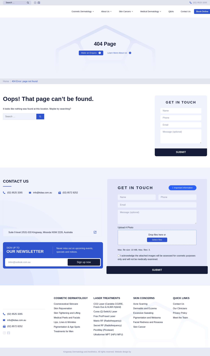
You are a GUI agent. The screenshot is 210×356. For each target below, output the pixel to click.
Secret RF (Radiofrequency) (107, 325)
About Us (108, 11)
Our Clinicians (180, 308)
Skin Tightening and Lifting (67, 313)
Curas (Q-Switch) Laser (105, 311)
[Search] (28, 3)
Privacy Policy (180, 313)
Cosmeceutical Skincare (66, 304)
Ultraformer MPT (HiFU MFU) (108, 334)
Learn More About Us (117, 53)
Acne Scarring (140, 304)
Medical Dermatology (152, 11)
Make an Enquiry (89, 53)
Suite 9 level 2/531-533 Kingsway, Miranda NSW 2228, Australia (40, 232)
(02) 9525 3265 (200, 2)
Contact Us (186, 11)
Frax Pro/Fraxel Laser (104, 316)
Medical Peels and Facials (67, 317)
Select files (157, 240)
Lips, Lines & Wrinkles (65, 322)
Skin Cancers (128, 11)
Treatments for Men (63, 331)
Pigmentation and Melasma (147, 317)
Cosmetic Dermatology (85, 11)
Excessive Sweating (143, 313)
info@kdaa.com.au (42, 192)
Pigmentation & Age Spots (67, 327)
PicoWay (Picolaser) (103, 330)
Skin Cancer (139, 327)
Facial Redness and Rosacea (148, 322)
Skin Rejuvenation (63, 308)
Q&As (171, 11)
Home (6, 81)
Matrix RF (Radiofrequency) (107, 321)
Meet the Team (180, 317)
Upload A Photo (125, 227)
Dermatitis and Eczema (145, 308)
